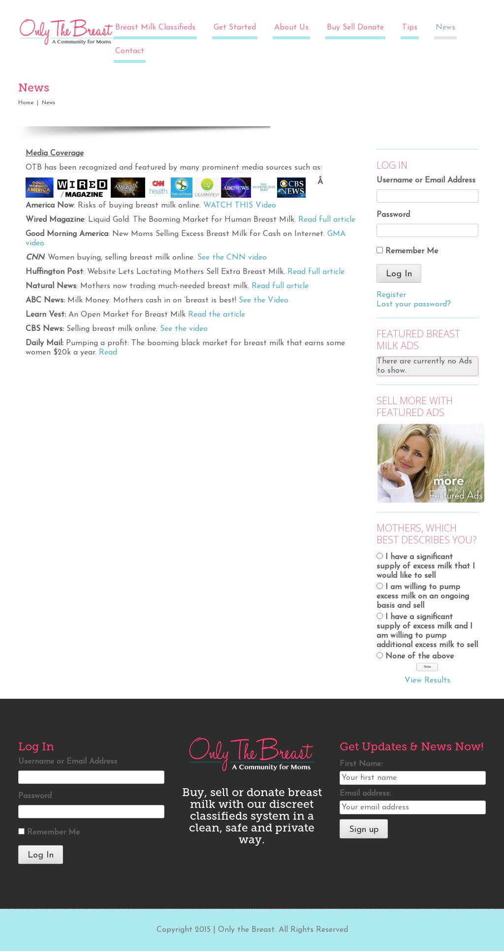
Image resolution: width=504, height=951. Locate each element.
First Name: (361, 764)
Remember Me (411, 251)
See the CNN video (232, 258)
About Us (291, 27)
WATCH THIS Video (239, 205)
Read (108, 353)
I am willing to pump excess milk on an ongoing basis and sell (423, 596)
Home (26, 103)
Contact (129, 51)
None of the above (419, 656)
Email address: (365, 794)
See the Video (263, 300)
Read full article (326, 220)
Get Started (235, 27)
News (445, 27)
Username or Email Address (426, 180)
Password (393, 215)
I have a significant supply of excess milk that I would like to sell (426, 566)
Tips (409, 27)
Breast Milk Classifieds (155, 27)
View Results (427, 680)
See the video (184, 329)
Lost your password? (414, 304)
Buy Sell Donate (355, 27)
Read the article (216, 315)
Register (391, 295)
